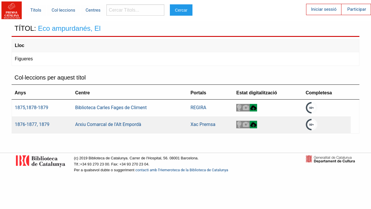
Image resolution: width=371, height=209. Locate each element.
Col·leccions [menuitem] (63, 10)
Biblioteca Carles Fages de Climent (111, 107)
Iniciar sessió (324, 9)
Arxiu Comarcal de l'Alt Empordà (108, 124)
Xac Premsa (202, 124)
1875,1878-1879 (31, 107)
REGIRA (198, 107)
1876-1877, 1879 (32, 124)
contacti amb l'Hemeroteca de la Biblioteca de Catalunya (181, 170)
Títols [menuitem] (35, 10)
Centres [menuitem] (93, 10)
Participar (356, 9)
